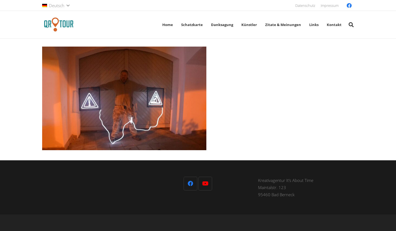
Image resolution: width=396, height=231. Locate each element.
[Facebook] (349, 5)
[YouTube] (205, 183)
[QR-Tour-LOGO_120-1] (58, 25)
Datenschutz (305, 5)
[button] (56, 5)
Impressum (330, 5)
